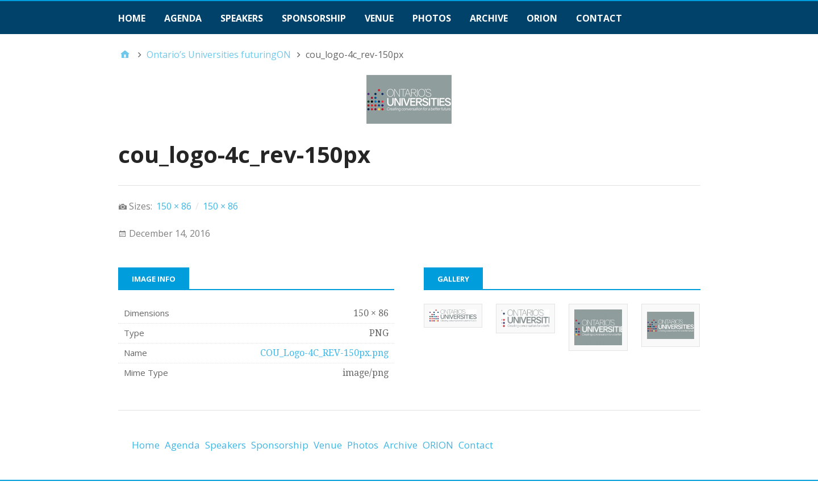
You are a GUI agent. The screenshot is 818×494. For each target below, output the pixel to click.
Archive (489, 18)
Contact (599, 18)
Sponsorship (314, 18)
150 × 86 (173, 206)
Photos (431, 18)
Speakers (241, 18)
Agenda (183, 18)
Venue (379, 18)
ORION (542, 18)
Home (131, 18)
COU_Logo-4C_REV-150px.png (324, 353)
